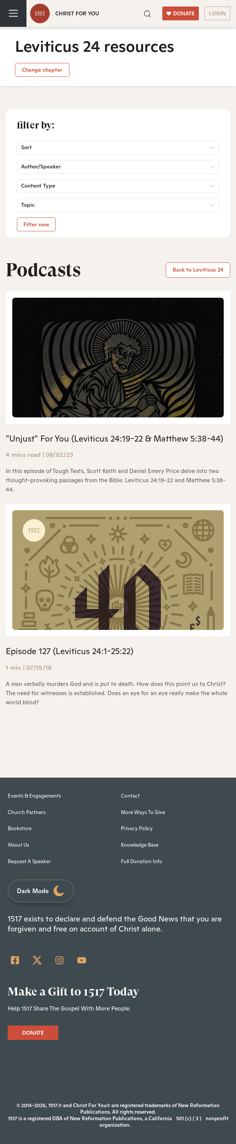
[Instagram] (59, 960)
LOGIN (217, 13)
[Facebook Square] (15, 960)
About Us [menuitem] (18, 845)
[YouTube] (81, 960)
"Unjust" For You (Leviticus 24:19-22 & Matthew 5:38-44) (114, 438)
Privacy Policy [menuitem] (137, 828)
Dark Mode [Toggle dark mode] (41, 891)
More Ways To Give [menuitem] (143, 812)
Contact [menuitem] (130, 796)
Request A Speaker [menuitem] (29, 861)
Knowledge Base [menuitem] (139, 845)
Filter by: (35, 125)
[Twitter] (37, 960)
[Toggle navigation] (13, 13)
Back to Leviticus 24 (198, 269)
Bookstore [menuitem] (19, 828)
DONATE (181, 13)
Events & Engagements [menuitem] (34, 796)
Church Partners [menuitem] (27, 812)
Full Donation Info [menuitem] (141, 861)
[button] (147, 13)
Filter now (36, 224)
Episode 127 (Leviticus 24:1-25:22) (69, 651)
